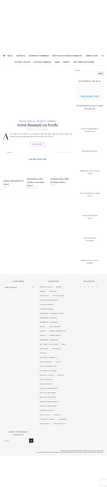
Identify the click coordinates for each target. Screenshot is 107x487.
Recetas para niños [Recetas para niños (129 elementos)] (48, 393)
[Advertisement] (53, 471)
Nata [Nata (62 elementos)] (64, 344)
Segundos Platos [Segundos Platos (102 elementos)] (47, 410)
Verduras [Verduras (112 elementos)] (63, 419)
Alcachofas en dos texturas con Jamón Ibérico (35, 182)
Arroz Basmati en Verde (37, 124)
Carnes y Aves (91, 56)
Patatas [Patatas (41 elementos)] (43, 353)
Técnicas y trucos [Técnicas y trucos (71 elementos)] (47, 419)
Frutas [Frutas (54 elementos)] (43, 326)
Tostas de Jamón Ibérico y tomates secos (89, 130)
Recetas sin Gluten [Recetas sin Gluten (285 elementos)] (48, 397)
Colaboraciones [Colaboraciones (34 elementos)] (46, 309)
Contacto (20, 56)
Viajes (57, 62)
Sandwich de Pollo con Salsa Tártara (90, 172)
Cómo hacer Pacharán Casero (90, 216)
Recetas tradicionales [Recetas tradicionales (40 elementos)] (49, 401)
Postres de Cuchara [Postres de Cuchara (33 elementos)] (48, 370)
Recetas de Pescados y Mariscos (67, 56)
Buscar (78, 70)
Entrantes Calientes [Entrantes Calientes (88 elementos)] (48, 318)
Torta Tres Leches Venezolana (90, 239)
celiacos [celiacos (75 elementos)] (52, 291)
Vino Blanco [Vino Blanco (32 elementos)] (45, 423)
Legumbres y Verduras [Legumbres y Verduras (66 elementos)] (49, 340)
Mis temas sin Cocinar (84, 62)
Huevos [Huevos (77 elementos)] (43, 335)
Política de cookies (48, 452)
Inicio (10, 56)
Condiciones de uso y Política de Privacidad (82, 452)
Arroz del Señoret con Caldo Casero (90, 194)
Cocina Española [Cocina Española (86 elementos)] (47, 304)
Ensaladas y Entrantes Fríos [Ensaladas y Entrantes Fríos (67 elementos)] (52, 313)
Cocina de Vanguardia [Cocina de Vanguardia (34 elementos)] (49, 300)
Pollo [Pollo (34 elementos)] (58, 362)
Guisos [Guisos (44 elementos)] (42, 331)
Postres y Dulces (22, 62)
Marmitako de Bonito (89, 151)
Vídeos (66, 62)
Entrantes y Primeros (39, 56)
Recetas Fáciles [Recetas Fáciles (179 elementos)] (46, 384)
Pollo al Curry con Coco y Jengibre (90, 261)
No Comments (43, 129)
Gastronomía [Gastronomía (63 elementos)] (54, 326)
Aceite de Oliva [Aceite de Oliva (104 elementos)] (46, 287)
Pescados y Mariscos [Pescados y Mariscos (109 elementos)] (48, 357)
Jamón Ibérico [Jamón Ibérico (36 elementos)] (55, 335)
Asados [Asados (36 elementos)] (59, 287)
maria (9, 152)
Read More (37, 144)
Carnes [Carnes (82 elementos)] (42, 291)
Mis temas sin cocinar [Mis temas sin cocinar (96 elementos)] (49, 344)
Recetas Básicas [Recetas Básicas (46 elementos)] (46, 379)
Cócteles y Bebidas (42, 62)
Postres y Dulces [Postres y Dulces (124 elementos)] (47, 375)
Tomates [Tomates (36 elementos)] (57, 415)
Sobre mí (99, 452)
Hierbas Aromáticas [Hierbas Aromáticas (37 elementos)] (57, 331)
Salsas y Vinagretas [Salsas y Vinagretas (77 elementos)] (48, 406)
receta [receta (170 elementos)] (61, 375)
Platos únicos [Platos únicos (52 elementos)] (46, 362)
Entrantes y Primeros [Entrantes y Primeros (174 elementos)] (49, 322)
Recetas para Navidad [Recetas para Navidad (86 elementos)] (49, 388)
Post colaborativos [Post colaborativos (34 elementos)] (48, 366)
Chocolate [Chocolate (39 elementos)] (44, 295)
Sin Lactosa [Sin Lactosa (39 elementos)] (45, 415)
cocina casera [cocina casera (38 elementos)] (58, 295)
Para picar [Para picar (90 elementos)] (56, 348)
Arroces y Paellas (27, 121)
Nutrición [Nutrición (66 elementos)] (44, 348)
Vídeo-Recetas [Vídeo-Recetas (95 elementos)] (59, 423)
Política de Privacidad (61, 452)
